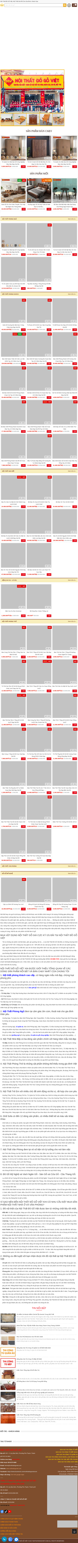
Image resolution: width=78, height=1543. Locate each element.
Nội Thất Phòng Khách (10, 294)
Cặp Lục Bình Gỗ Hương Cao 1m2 (13, 904)
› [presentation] (74, 10)
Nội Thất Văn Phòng (9, 866)
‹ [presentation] (3, 10)
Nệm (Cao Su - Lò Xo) (9, 580)
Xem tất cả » (72, 219)
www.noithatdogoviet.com (13, 1468)
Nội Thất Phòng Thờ (9, 621)
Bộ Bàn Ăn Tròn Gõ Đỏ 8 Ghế (64, 502)
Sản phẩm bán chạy (39, 131)
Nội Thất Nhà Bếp (8, 471)
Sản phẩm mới (39, 173)
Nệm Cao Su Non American (13, 611)
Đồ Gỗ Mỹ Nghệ (7, 873)
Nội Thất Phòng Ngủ (9, 219)
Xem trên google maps (17, 1474)
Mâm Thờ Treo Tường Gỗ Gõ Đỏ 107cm (65, 822)
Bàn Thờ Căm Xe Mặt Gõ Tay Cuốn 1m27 (64, 686)
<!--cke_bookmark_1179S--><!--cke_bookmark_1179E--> (28, 40)
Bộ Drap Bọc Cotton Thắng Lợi (39, 611)
